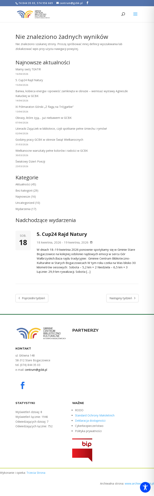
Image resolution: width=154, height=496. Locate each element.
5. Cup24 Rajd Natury (29, 80)
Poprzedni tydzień (32, 298)
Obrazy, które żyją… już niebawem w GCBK (43, 118)
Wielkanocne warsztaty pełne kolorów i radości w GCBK (51, 151)
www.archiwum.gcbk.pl (139, 483)
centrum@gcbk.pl (36, 370)
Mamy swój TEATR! (28, 69)
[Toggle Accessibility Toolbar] (145, 487)
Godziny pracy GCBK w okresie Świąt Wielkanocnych (49, 139)
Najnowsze (22, 196)
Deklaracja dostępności (90, 420)
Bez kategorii (23, 190)
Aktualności (22, 184)
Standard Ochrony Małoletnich (94, 415)
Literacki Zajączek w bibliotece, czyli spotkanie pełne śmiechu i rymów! (61, 128)
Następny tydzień (122, 298)
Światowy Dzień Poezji (30, 161)
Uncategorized (24, 203)
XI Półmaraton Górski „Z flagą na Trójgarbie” (44, 107)
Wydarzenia (22, 209)
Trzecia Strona (35, 473)
